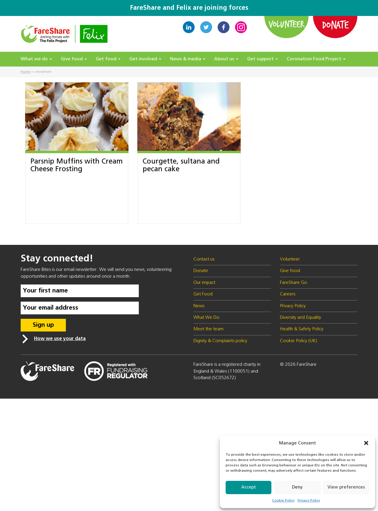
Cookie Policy (283, 500)
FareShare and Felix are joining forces (189, 8)
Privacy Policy (309, 500)
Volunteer (286, 24)
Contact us (203, 259)
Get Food (203, 294)
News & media (187, 59)
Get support (262, 59)
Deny (297, 487)
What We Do (206, 317)
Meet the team (208, 329)
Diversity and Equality (300, 317)
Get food (108, 59)
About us (226, 59)
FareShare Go (293, 282)
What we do (36, 59)
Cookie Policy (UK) (298, 341)
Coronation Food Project (316, 59)
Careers (287, 294)
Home (26, 72)
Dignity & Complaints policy (220, 341)
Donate (335, 25)
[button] (366, 443)
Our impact (204, 282)
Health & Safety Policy (301, 329)
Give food (74, 59)
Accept (248, 487)
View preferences (346, 487)
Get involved (145, 59)
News (198, 306)
